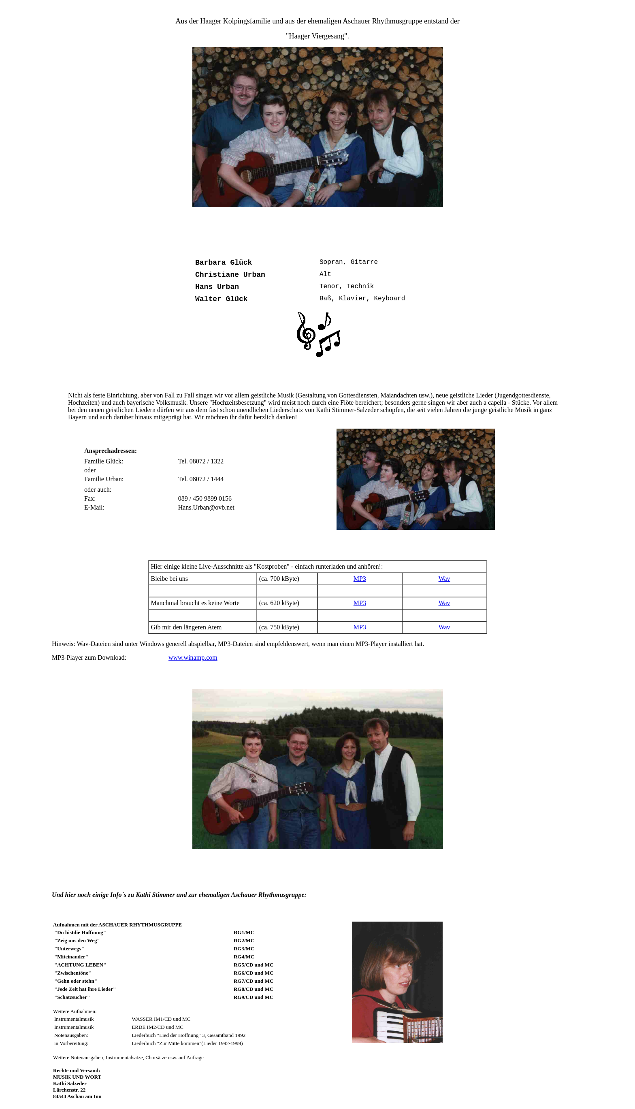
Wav (444, 578)
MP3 (360, 578)
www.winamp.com (192, 657)
